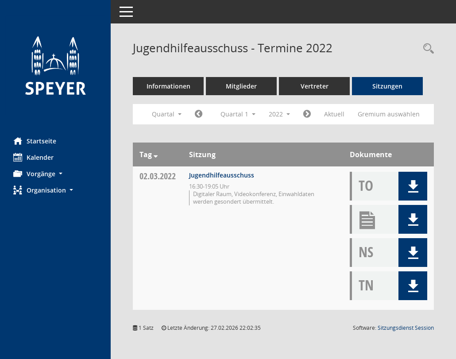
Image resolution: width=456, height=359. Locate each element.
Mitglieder (241, 86)
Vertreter (314, 86)
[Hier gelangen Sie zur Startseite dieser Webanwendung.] (55, 65)
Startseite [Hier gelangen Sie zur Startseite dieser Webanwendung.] (34, 140)
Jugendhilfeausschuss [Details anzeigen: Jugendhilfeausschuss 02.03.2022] (221, 175)
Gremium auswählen (389, 114)
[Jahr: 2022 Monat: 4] (307, 114)
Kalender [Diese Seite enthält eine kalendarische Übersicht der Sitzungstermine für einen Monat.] (33, 157)
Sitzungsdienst (406, 328)
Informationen (168, 86)
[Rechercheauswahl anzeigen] (426, 49)
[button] (55, 174)
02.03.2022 (157, 176)
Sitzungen (387, 86)
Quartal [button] (167, 114)
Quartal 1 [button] (237, 114)
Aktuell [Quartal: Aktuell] (334, 114)
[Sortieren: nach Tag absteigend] (156, 154)
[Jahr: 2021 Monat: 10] (198, 114)
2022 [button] (279, 114)
